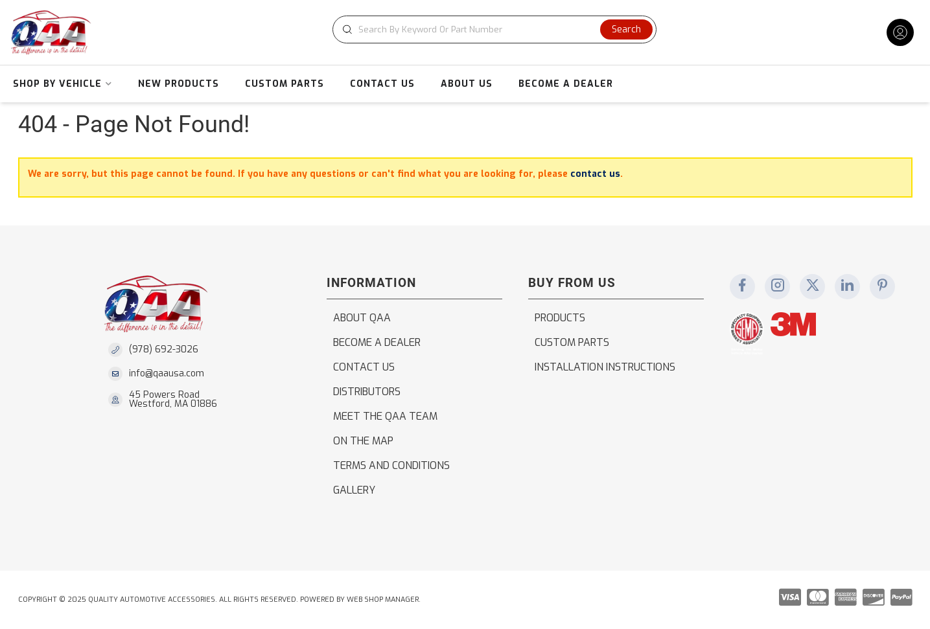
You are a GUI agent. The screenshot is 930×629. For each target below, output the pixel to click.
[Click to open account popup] (900, 32)
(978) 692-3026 (163, 349)
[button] (494, 29)
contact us (595, 174)
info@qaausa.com (166, 373)
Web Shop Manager (383, 599)
